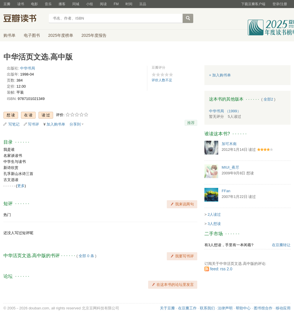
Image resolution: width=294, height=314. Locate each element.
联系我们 (207, 308)
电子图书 (32, 35)
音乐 (48, 4)
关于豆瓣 (167, 308)
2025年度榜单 (60, 35)
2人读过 (214, 214)
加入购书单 (56, 124)
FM (116, 4)
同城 (75, 4)
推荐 (191, 123)
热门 (7, 215)
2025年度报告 (94, 35)
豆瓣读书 (24, 19)
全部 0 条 (86, 256)
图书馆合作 (263, 308)
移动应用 (283, 308)
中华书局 (27, 68)
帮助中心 (243, 308)
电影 (34, 4)
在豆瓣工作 (187, 308)
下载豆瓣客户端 (253, 4)
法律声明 (225, 308)
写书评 (33, 124)
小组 (89, 4)
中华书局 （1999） (225, 111)
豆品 (142, 4)
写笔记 (14, 124)
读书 (20, 4)
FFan (226, 191)
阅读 (103, 4)
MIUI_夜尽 (230, 167)
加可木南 (229, 144)
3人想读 (214, 223)
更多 (21, 186)
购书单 (9, 35)
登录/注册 (279, 4)
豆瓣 (6, 4)
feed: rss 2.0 (221, 269)
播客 (62, 4)
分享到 (75, 124)
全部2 (268, 99)
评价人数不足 (162, 80)
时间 (128, 4)
